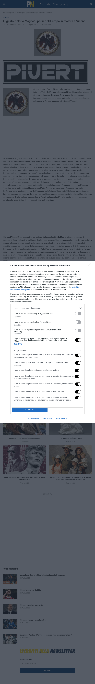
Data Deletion (33, 418)
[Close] (90, 265)
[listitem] (47, 308)
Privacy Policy (61, 418)
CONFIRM (29, 410)
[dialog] (47, 342)
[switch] (78, 313)
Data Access (47, 418)
